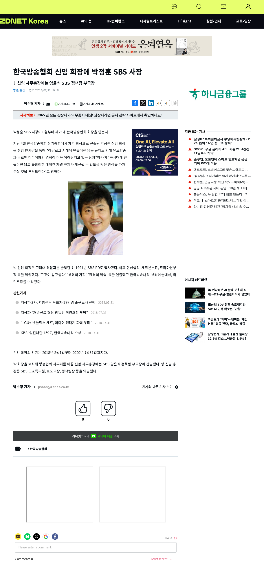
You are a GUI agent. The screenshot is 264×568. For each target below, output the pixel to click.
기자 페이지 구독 (65, 104)
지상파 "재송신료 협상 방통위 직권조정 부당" (54, 312)
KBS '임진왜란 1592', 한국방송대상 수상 (51, 332)
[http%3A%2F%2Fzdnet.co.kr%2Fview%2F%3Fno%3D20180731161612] (151, 103)
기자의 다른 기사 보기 (160, 386)
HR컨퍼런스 (116, 21)
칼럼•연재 (213, 21)
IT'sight (184, 21)
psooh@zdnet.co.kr (53, 387)
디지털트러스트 (151, 21)
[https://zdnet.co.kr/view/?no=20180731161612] (135, 103)
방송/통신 (19, 90)
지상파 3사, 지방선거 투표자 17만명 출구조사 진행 (58, 302)
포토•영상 (243, 21)
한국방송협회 (38, 449)
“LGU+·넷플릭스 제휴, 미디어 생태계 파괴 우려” (56, 322)
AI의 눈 (86, 21)
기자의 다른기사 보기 (92, 104)
